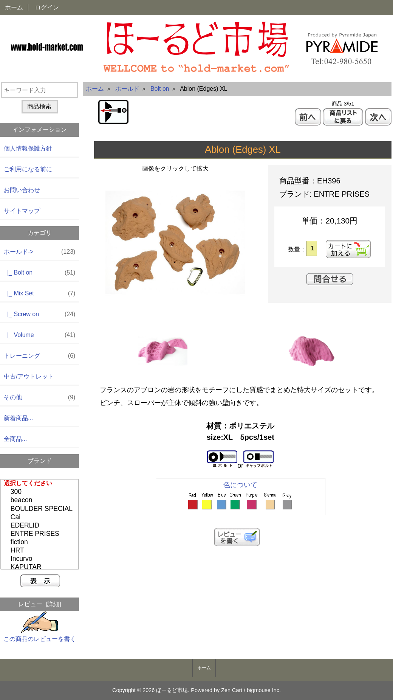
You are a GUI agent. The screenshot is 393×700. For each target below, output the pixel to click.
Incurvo (40, 559)
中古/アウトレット (29, 376)
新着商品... (18, 418)
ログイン (47, 7)
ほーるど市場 (172, 690)
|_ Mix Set (39, 294)
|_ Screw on (39, 314)
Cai (40, 517)
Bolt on (159, 88)
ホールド (127, 88)
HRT (40, 550)
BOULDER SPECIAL (40, 509)
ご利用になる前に (28, 169)
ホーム (14, 7)
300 (40, 492)
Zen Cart (231, 690)
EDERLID (40, 526)
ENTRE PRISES (40, 534)
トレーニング (39, 356)
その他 (39, 398)
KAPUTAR (40, 567)
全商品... (15, 439)
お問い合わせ (22, 190)
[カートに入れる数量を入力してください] (311, 248)
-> (39, 252)
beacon (40, 500)
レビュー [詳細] (39, 604)
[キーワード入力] (39, 90)
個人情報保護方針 (28, 148)
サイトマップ (22, 211)
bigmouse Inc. (264, 690)
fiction (40, 542)
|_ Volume (39, 335)
